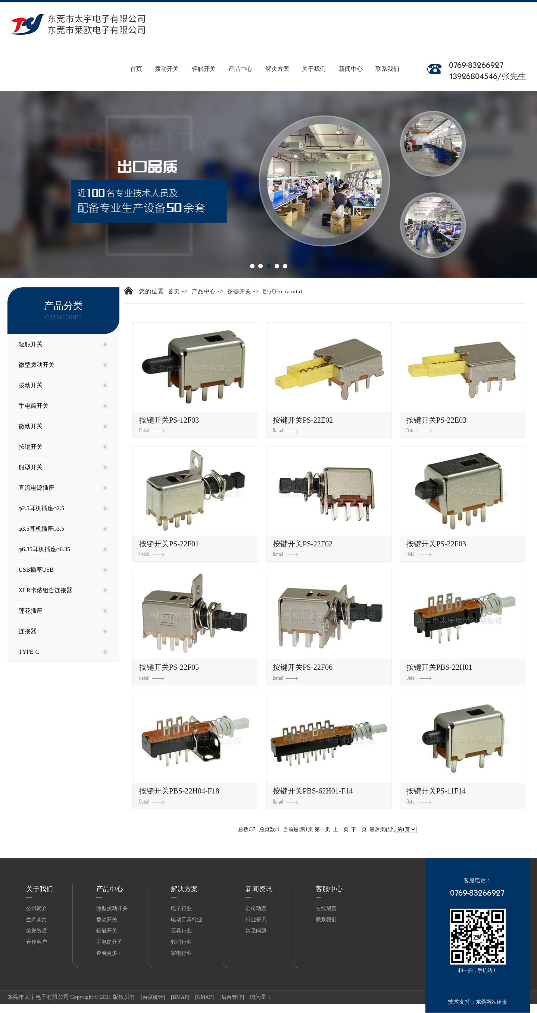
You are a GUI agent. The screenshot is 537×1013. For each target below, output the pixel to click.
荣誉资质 (36, 931)
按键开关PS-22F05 (169, 671)
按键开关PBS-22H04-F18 (179, 795)
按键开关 (31, 447)
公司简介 (36, 908)
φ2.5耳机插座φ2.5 (41, 508)
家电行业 (181, 953)
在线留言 (326, 908)
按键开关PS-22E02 (303, 424)
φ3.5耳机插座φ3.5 (41, 529)
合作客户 (36, 942)
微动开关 (31, 426)
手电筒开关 (34, 406)
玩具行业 (181, 931)
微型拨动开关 (36, 365)
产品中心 (240, 59)
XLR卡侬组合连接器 (45, 590)
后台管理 (231, 997)
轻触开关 (203, 59)
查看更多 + (108, 953)
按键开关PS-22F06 (302, 671)
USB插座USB (36, 570)
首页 (136, 59)
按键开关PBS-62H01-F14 (313, 795)
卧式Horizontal (283, 291)
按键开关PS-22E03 (436, 424)
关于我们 (314, 59)
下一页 (359, 829)
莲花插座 (31, 611)
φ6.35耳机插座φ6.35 (44, 549)
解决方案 (277, 59)
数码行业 (181, 942)
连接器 (28, 631)
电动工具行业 (186, 919)
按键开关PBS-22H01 (439, 671)
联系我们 (387, 59)
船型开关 (31, 467)
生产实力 (36, 919)
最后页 (377, 829)
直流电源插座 (36, 488)
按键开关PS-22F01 (169, 548)
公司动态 (256, 908)
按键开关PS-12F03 (169, 424)
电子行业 (181, 908)
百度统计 (153, 997)
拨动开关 (167, 59)
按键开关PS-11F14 (436, 795)
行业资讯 (256, 919)
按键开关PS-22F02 (302, 548)
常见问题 (256, 931)
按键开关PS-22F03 (436, 548)
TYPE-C (29, 651)
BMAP (180, 997)
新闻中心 (350, 59)
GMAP (204, 997)
